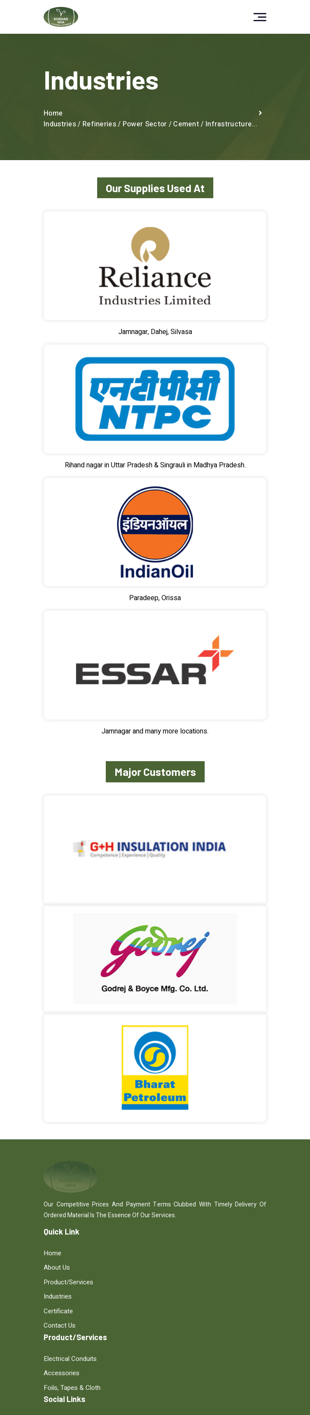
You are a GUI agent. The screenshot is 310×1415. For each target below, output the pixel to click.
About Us (57, 1268)
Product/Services (68, 1282)
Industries (58, 1297)
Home (53, 113)
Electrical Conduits (186, 1253)
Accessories (178, 1268)
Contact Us (60, 1326)
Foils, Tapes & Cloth (188, 1282)
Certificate (58, 1311)
